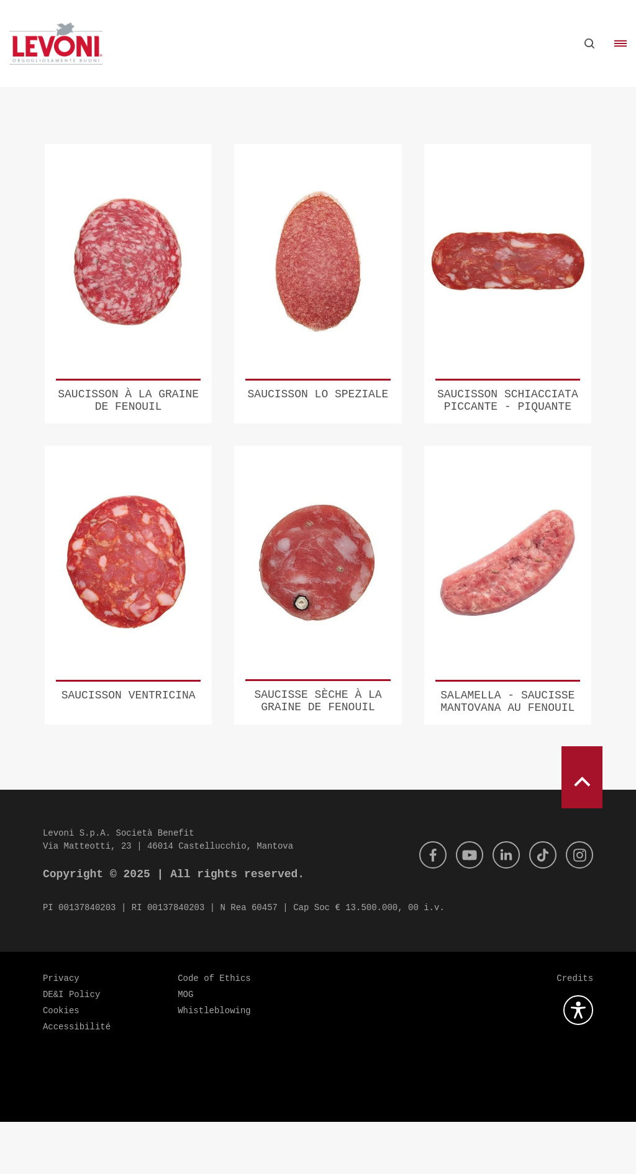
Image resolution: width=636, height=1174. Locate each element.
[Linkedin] (500, 907)
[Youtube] (461, 907)
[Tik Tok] (539, 907)
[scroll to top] (581, 829)
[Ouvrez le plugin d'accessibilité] (578, 1062)
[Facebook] (422, 907)
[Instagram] (578, 907)
